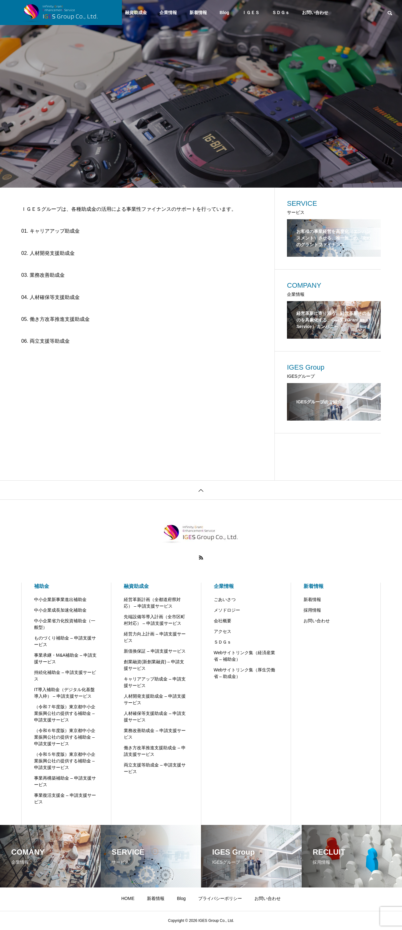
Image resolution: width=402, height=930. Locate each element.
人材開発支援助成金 (52, 253)
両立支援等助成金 (50, 341)
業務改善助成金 (47, 275)
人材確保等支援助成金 (55, 297)
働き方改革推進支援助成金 (60, 319)
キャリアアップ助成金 (55, 231)
